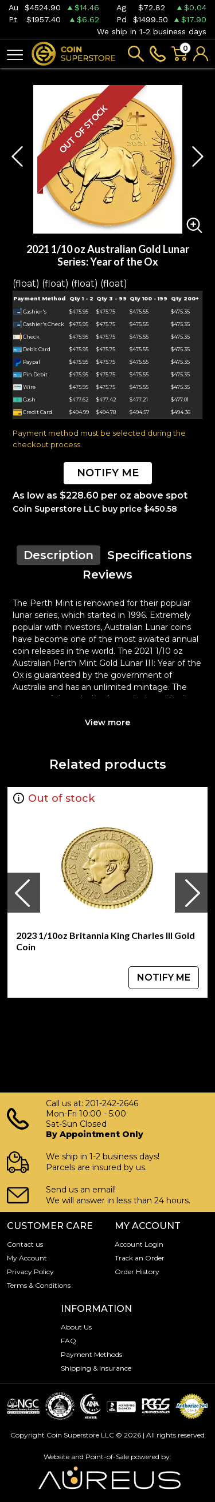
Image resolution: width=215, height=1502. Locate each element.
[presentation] (23, 893)
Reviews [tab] (107, 574)
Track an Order (140, 1258)
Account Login (139, 1244)
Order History (137, 1271)
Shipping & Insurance (96, 1368)
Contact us (25, 1244)
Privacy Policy (30, 1271)
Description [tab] (58, 555)
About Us (76, 1327)
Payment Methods (91, 1354)
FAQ (68, 1340)
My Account (27, 1258)
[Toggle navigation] (15, 54)
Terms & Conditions (39, 1285)
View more (107, 722)
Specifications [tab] (149, 555)
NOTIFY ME (108, 473)
